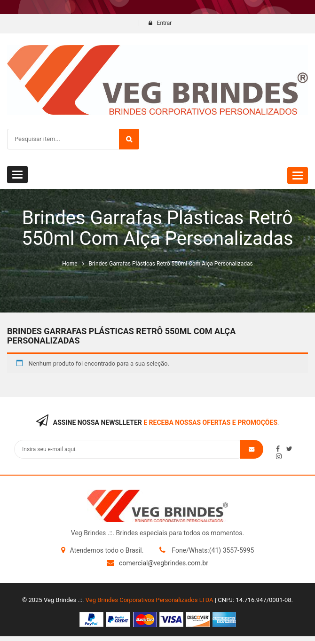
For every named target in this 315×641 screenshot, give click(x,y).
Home (69, 263)
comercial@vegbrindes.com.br (163, 563)
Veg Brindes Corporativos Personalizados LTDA (149, 599)
